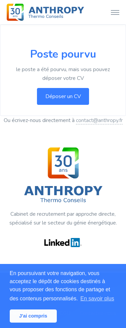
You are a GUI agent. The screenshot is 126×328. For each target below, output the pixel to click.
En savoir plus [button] (97, 298)
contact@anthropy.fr (99, 120)
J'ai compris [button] (33, 316)
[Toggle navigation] (115, 12)
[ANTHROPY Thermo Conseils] (45, 12)
